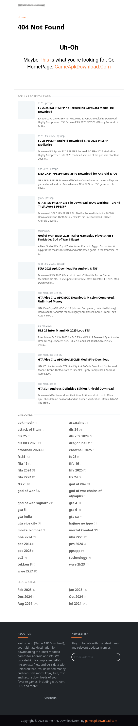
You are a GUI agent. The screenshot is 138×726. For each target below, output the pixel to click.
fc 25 (41, 103)
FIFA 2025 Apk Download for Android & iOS (68, 268)
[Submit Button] (115, 657)
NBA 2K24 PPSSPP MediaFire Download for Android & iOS (77, 174)
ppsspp (49, 103)
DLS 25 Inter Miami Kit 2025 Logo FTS (64, 330)
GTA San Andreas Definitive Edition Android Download (76, 388)
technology (44, 231)
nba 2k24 (43, 169)
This (44, 60)
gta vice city (56, 293)
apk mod (43, 293)
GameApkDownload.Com (83, 67)
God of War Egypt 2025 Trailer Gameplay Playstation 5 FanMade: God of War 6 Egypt (75, 237)
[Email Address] (91, 657)
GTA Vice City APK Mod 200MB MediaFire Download (73, 359)
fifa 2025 (50, 136)
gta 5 (41, 198)
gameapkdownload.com (101, 721)
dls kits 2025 (45, 325)
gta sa (53, 384)
